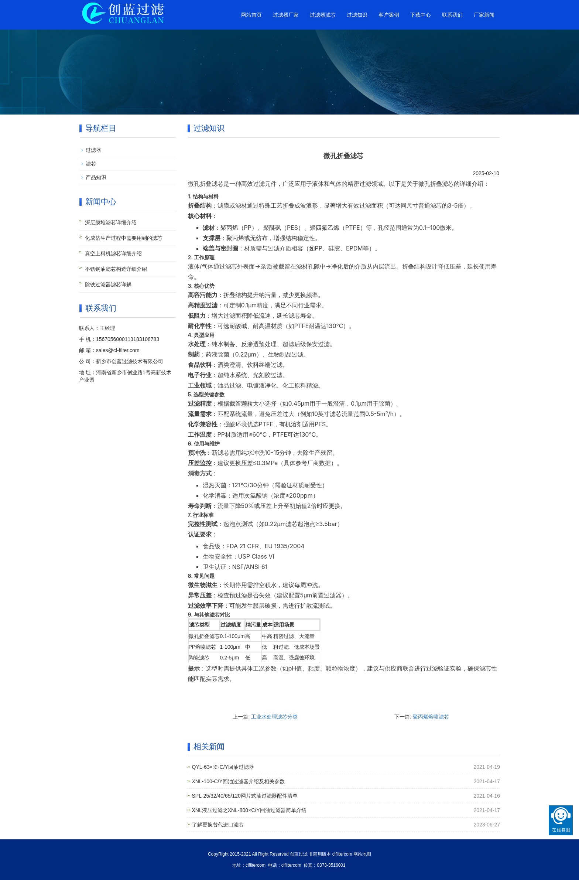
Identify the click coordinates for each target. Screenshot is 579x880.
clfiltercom (342, 854)
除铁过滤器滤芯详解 (108, 284)
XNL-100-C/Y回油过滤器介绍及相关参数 (238, 781)
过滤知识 (357, 15)
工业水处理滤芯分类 (274, 717)
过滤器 (93, 150)
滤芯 (91, 164)
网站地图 (362, 854)
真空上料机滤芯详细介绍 (113, 253)
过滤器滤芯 (323, 15)
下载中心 (420, 15)
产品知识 (96, 177)
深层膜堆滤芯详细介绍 (111, 222)
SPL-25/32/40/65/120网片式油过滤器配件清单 (245, 796)
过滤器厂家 (286, 15)
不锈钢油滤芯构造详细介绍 (116, 269)
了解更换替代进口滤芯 (218, 825)
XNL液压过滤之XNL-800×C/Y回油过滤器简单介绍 (249, 810)
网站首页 (251, 15)
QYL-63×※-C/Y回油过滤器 (223, 767)
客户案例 (388, 15)
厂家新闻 (484, 15)
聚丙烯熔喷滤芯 (431, 717)
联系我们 (452, 15)
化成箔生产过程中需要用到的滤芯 (123, 238)
